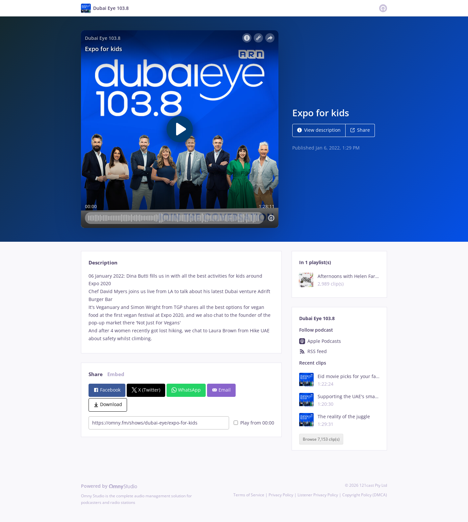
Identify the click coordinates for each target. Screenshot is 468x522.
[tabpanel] (181, 307)
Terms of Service (248, 495)
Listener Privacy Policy (318, 495)
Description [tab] (103, 262)
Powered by (109, 486)
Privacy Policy (281, 495)
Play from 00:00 (254, 423)
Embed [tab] (115, 374)
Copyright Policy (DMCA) (364, 495)
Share (360, 130)
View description (319, 130)
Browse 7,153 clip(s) (321, 439)
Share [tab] (96, 374)
